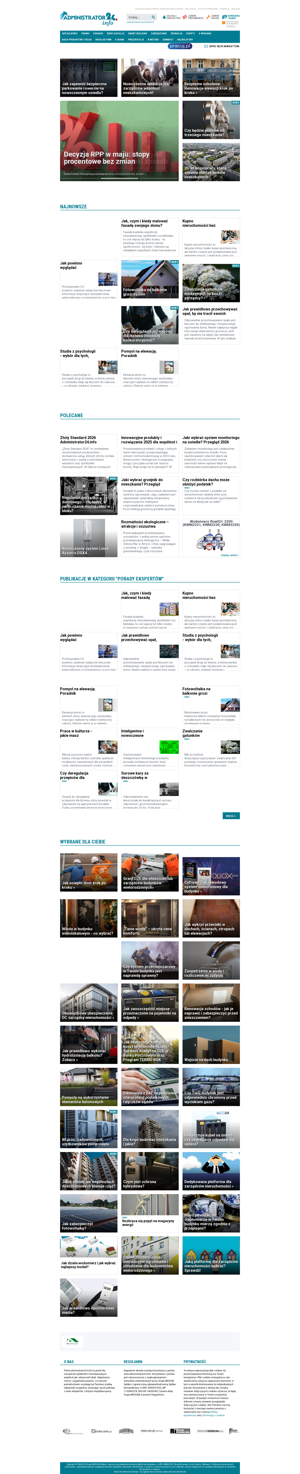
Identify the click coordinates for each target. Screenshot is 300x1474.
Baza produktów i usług (77, 39)
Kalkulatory (185, 39)
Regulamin (190, 9)
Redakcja (224, 9)
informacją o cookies (213, 1415)
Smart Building (137, 33)
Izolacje (151, 1431)
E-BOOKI (119, 39)
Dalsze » (231, 815)
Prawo (85, 33)
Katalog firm (103, 39)
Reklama (235, 9)
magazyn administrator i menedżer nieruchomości (159, 9)
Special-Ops (126, 1431)
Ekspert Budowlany (72, 1431)
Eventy (190, 33)
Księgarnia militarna (234, 1431)
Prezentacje (136, 39)
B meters (153, 39)
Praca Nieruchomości (180, 46)
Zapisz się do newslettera (224, 46)
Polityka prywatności (208, 9)
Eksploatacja (115, 33)
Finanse (98, 33)
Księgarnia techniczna (210, 1431)
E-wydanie (205, 33)
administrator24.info (88, 17)
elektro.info (101, 1431)
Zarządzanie (159, 33)
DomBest (168, 39)
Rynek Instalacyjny (180, 1431)
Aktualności (70, 33)
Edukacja (176, 33)
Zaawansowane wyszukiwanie (140, 22)
